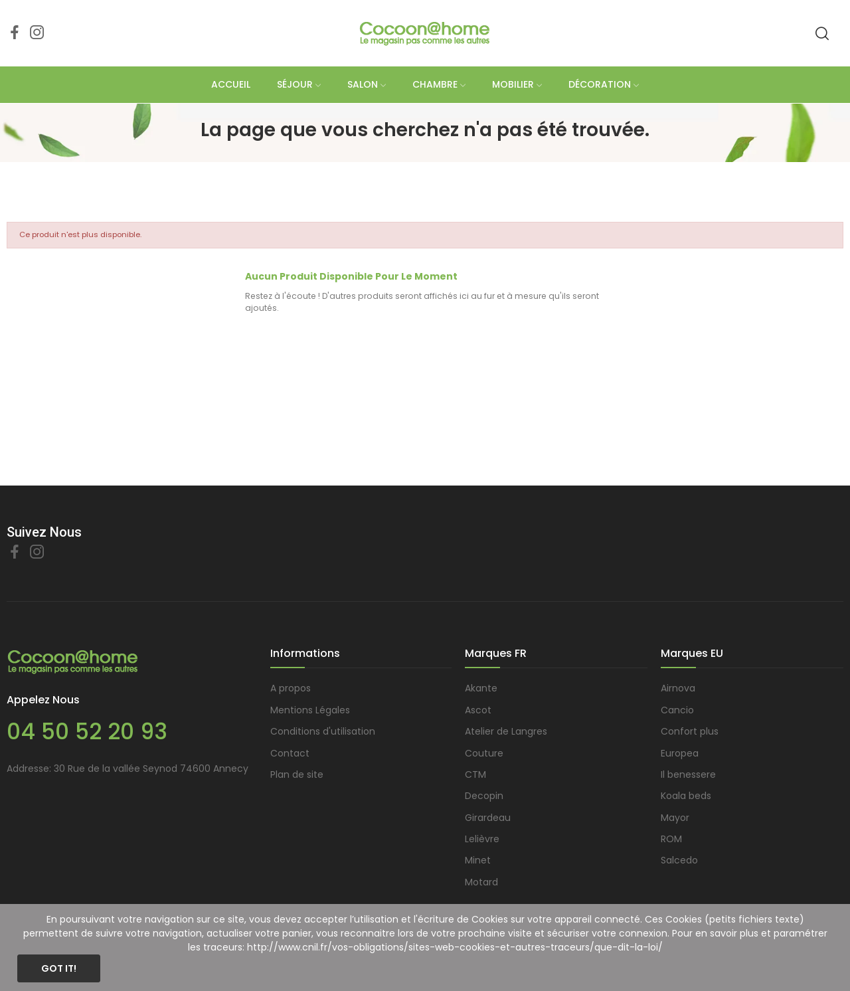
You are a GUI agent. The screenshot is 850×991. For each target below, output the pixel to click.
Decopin (484, 795)
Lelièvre (482, 839)
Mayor (675, 817)
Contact (289, 753)
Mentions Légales (310, 710)
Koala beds (686, 795)
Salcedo (679, 860)
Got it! (58, 968)
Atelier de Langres (506, 731)
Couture (484, 753)
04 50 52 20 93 (87, 731)
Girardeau (488, 817)
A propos (290, 688)
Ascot (478, 710)
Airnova (678, 688)
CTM (475, 774)
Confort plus (690, 731)
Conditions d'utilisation (322, 731)
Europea (680, 753)
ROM (671, 839)
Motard (481, 882)
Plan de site (296, 774)
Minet (478, 860)
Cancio (677, 710)
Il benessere (688, 774)
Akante (481, 688)
